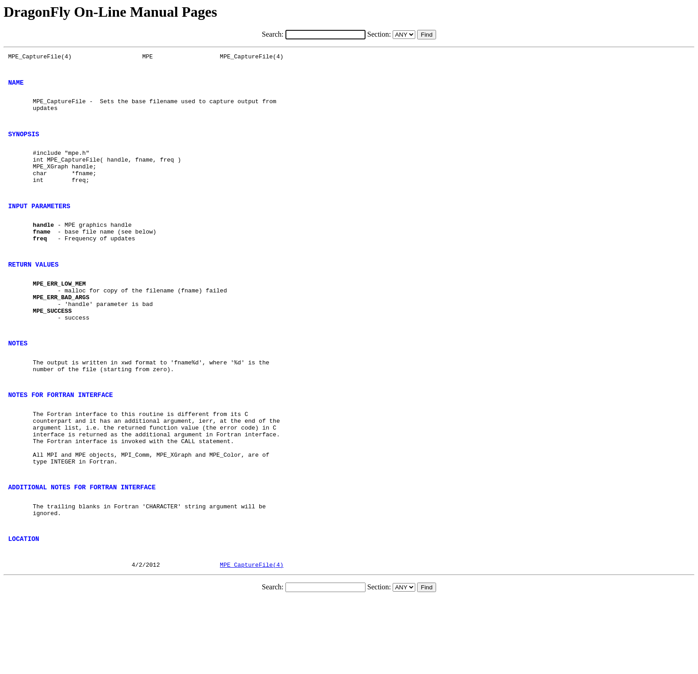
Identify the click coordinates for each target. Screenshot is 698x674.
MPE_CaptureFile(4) (251, 639)
